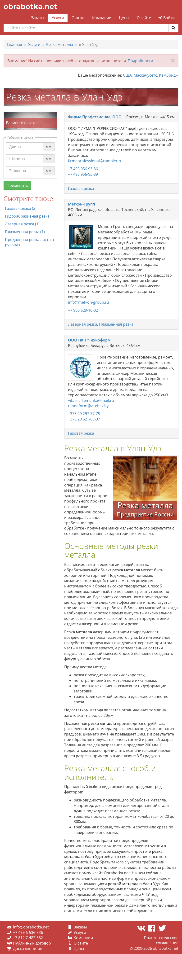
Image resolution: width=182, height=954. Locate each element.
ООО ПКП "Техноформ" (90, 340)
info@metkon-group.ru (88, 302)
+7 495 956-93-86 (83, 168)
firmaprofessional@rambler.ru (95, 160)
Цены (124, 17)
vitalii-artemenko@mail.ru (91, 400)
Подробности (140, 60)
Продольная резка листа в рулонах (29, 242)
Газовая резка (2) (20, 208)
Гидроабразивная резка (27, 216)
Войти (167, 17)
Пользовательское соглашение (161, 940)
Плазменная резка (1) (25, 231)
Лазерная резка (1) (22, 224)
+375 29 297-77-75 (84, 413)
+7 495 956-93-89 (83, 174)
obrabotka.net (30, 6)
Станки (78, 17)
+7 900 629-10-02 (83, 310)
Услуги (58, 17)
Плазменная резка (116, 324)
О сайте (144, 17)
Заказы (37, 17)
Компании (101, 17)
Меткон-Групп (81, 204)
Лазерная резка (82, 324)
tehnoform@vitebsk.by (88, 405)
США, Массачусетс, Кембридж (150, 75)
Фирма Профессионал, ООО (95, 116)
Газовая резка (81, 188)
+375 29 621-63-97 (84, 419)
